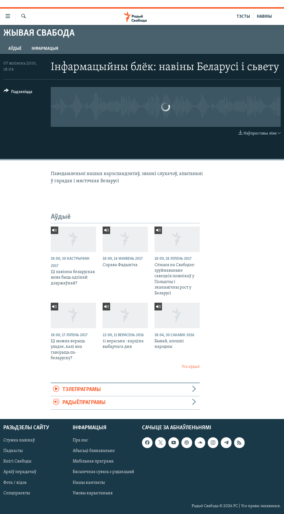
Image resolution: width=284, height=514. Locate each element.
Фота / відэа (15, 482)
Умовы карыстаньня (93, 493)
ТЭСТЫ (243, 16)
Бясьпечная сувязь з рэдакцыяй (103, 472)
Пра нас (80, 440)
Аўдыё (15, 49)
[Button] (18, 92)
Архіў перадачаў (19, 472)
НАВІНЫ (264, 16)
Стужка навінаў (19, 440)
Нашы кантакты (89, 482)
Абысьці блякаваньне (94, 451)
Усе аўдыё (191, 367)
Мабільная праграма (93, 461)
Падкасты (13, 451)
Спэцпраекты (16, 493)
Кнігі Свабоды (17, 461)
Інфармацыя (45, 49)
